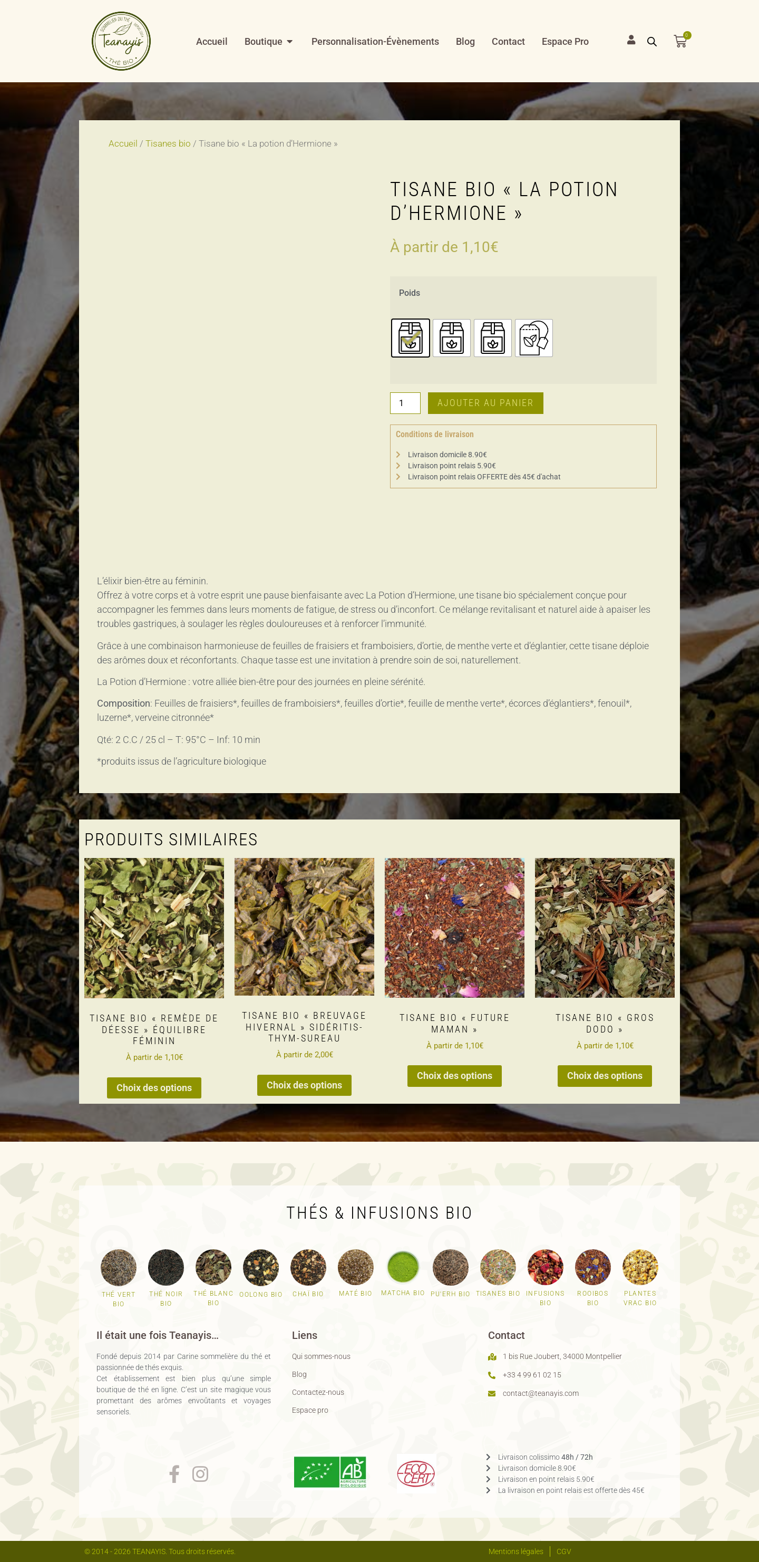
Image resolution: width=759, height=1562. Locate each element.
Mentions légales (516, 1551)
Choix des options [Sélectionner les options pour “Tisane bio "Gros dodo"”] (605, 1075)
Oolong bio (261, 1294)
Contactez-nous (318, 1392)
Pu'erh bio (450, 1294)
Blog (299, 1374)
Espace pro (310, 1410)
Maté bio (355, 1293)
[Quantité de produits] (405, 402)
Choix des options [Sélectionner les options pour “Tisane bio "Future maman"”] (454, 1075)
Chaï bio (308, 1294)
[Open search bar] (652, 41)
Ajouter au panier (485, 402)
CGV (564, 1551)
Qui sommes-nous (321, 1356)
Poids (409, 293)
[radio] (410, 338)
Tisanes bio (168, 144)
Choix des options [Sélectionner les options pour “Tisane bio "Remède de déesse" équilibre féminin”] (154, 1087)
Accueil (123, 144)
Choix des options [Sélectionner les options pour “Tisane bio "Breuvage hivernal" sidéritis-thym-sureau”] (304, 1085)
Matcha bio (403, 1293)
